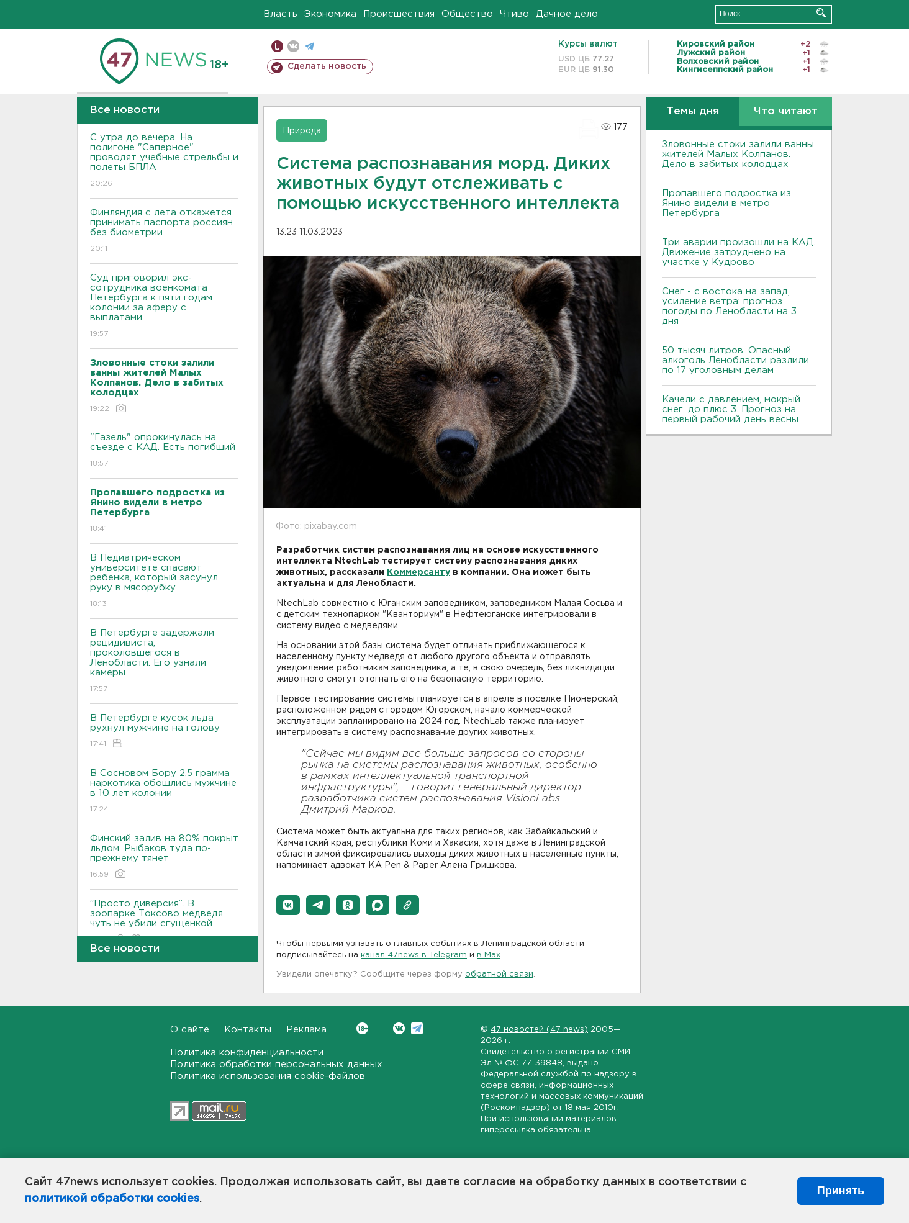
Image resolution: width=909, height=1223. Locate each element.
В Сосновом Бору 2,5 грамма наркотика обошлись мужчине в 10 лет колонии (164, 792)
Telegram (417, 1028)
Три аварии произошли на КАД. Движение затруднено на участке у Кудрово (738, 252)
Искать (821, 12)
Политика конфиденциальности (246, 1053)
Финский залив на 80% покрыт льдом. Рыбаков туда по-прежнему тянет (164, 857)
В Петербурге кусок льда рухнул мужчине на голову (164, 731)
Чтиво (514, 14)
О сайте (189, 1030)
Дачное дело (567, 14)
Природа (302, 131)
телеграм (309, 46)
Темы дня (692, 111)
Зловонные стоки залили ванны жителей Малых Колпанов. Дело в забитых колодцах (738, 154)
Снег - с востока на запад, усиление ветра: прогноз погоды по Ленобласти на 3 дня (729, 306)
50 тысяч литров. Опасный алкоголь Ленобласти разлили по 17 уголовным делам (735, 360)
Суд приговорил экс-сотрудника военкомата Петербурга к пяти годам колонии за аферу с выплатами (164, 306)
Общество (467, 14)
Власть (280, 14)
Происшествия (399, 14)
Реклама (306, 1030)
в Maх (488, 955)
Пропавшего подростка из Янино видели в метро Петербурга (726, 203)
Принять (840, 1191)
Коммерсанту (418, 572)
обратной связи (499, 974)
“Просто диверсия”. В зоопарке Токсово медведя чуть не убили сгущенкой (164, 922)
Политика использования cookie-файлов (267, 1076)
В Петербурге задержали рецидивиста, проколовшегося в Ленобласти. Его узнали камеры (164, 661)
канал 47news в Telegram (414, 955)
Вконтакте (362, 1028)
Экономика (330, 14)
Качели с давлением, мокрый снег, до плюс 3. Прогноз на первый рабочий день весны (731, 409)
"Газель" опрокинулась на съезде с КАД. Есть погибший (164, 451)
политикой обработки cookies (112, 1199)
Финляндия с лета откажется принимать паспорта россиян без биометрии (164, 231)
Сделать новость (326, 66)
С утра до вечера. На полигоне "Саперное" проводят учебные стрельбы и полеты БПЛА (164, 161)
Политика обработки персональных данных (276, 1064)
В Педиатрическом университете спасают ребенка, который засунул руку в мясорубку (164, 581)
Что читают (786, 111)
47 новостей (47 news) (539, 1029)
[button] (288, 905)
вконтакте (293, 46)
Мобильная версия (277, 46)
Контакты (247, 1030)
